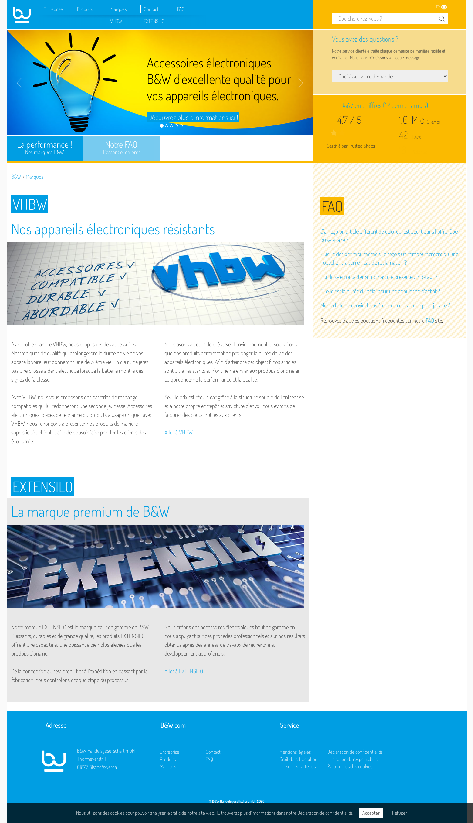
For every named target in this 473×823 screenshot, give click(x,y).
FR (438, 7)
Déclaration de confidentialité (354, 752)
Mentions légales (295, 752)
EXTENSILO (154, 21)
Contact (151, 9)
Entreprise (53, 9)
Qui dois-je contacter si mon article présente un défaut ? (378, 276)
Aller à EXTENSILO (183, 671)
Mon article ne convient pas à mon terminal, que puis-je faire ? (385, 305)
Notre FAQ (121, 147)
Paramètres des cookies (349, 766)
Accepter (371, 813)
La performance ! (45, 147)
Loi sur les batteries (297, 766)
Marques (118, 9)
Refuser (399, 813)
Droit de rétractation (298, 759)
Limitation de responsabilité (353, 759)
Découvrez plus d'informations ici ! (193, 117)
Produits (85, 9)
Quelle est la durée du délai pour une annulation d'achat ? (380, 291)
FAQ (180, 9)
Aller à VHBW (178, 432)
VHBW (116, 21)
